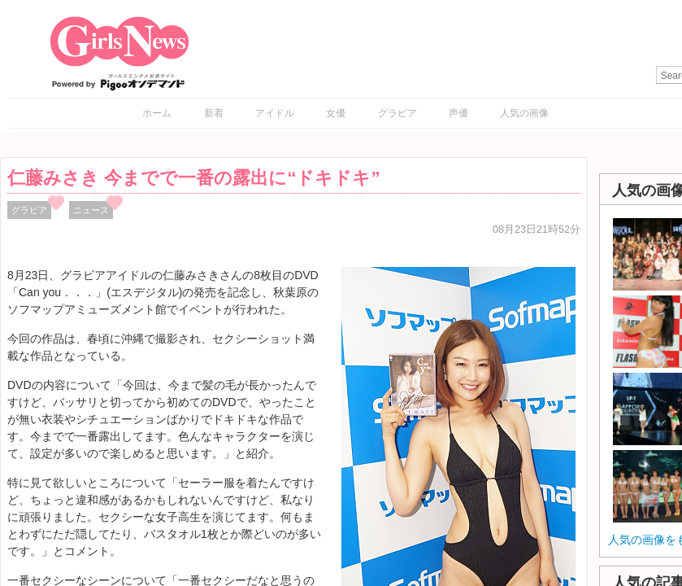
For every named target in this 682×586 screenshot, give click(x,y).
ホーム (157, 113)
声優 (458, 113)
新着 (214, 113)
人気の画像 (524, 113)
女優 (335, 113)
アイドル (274, 113)
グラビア (397, 113)
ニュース (91, 210)
